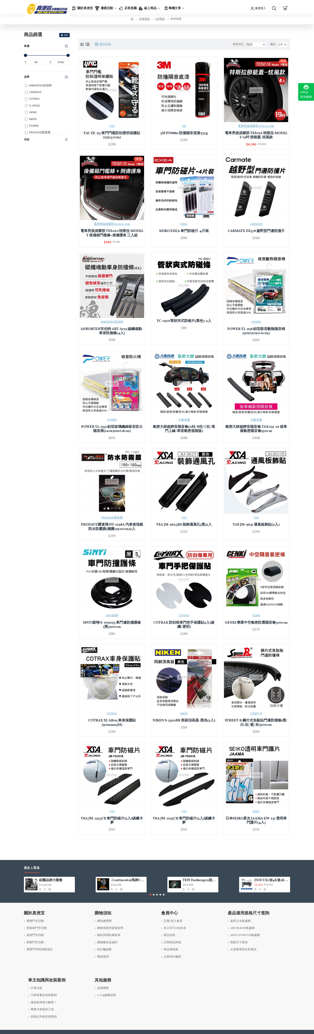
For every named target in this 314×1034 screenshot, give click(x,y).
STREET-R (256, 713)
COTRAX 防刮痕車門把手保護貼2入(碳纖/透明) (183, 625)
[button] (150, 894)
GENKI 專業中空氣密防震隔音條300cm (256, 623)
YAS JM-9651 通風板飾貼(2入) (256, 525)
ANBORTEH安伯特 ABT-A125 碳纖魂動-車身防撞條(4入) (111, 331)
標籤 (26, 139)
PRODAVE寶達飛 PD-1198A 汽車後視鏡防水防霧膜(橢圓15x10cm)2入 (112, 527)
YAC (112, 126)
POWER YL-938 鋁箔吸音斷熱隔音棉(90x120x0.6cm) (256, 331)
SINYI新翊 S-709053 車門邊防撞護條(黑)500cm (112, 625)
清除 (66, 35)
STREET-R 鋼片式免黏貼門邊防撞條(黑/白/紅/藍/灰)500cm (256, 723)
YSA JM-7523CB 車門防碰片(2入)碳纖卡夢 (112, 821)
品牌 (26, 77)
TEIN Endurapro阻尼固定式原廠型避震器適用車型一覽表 (200, 880)
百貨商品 (144, 19)
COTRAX (184, 615)
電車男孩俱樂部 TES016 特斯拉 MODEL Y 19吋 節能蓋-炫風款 (256, 135)
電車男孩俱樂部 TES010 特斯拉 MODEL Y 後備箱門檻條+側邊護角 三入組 (111, 233)
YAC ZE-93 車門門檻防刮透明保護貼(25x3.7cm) (112, 135)
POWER (256, 322)
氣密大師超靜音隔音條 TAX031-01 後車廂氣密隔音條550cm (256, 429)
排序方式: (237, 44)
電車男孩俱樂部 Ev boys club (256, 126)
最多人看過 (32, 868)
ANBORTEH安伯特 (112, 322)
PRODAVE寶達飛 (111, 518)
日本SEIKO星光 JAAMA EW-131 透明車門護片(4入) (256, 821)
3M (184, 126)
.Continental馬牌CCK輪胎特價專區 (128, 880)
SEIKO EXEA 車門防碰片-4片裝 (184, 231)
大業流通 (184, 420)
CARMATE (256, 224)
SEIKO (184, 224)
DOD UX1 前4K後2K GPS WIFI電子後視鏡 (271, 880)
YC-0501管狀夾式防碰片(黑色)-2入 (184, 321)
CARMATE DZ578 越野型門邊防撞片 (256, 231)
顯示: (274, 44)
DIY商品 (160, 19)
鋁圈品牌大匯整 (50, 880)
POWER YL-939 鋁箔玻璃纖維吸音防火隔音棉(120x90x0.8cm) (112, 429)
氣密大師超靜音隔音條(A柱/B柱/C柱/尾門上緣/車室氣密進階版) (184, 429)
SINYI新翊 (112, 615)
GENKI (256, 615)
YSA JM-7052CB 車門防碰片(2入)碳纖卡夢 (184, 821)
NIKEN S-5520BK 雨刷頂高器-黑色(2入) (184, 721)
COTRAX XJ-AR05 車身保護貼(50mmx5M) (112, 723)
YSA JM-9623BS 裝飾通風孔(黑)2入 (184, 525)
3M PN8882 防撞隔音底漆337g (184, 133)
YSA (184, 518)
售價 (26, 46)
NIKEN (184, 713)
